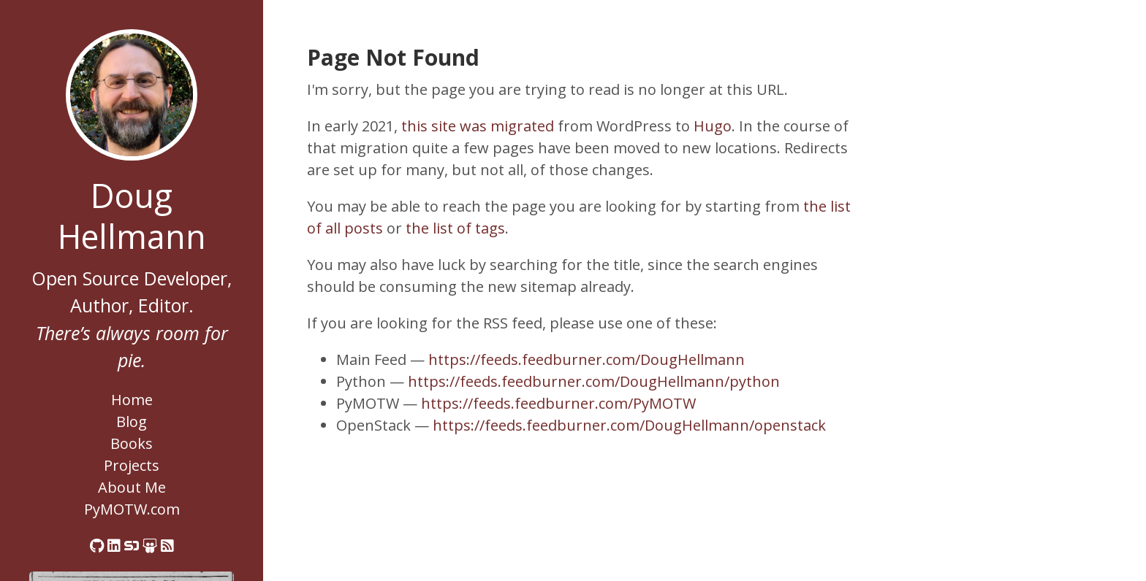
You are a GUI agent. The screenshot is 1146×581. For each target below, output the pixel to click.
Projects (131, 465)
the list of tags (455, 228)
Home (132, 399)
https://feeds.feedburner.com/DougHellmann (586, 359)
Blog (131, 421)
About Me (132, 487)
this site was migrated (477, 126)
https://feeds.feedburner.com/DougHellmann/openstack (629, 425)
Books (131, 443)
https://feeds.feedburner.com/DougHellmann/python (594, 381)
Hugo (713, 126)
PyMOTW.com (132, 509)
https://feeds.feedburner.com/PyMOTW (558, 403)
